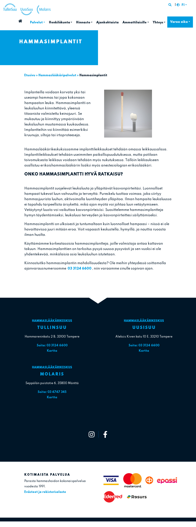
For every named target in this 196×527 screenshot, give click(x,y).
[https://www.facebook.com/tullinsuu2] (105, 434)
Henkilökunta (59, 22)
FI (183, 5)
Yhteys (158, 22)
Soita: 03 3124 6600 (52, 345)
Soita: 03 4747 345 (52, 392)
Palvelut (36, 22)
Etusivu (27, 21)
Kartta (52, 350)
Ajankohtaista (107, 22)
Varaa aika (179, 22)
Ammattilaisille (134, 22)
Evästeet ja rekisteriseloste (45, 492)
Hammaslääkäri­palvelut (57, 75)
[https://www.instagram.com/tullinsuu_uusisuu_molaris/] (92, 434)
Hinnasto (83, 22)
